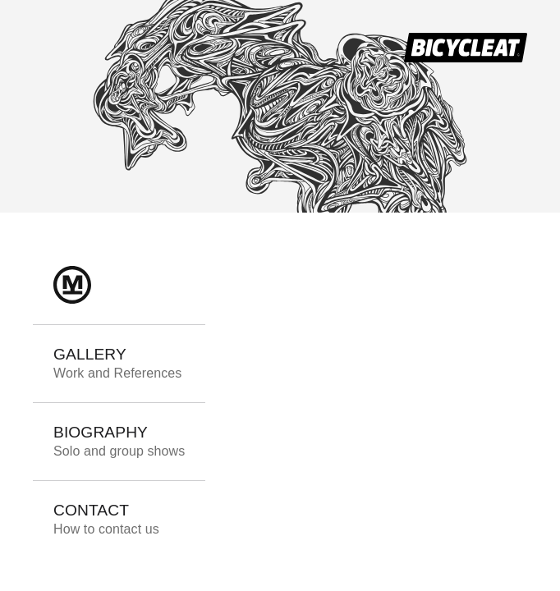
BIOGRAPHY (119, 441)
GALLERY (117, 363)
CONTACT (106, 519)
